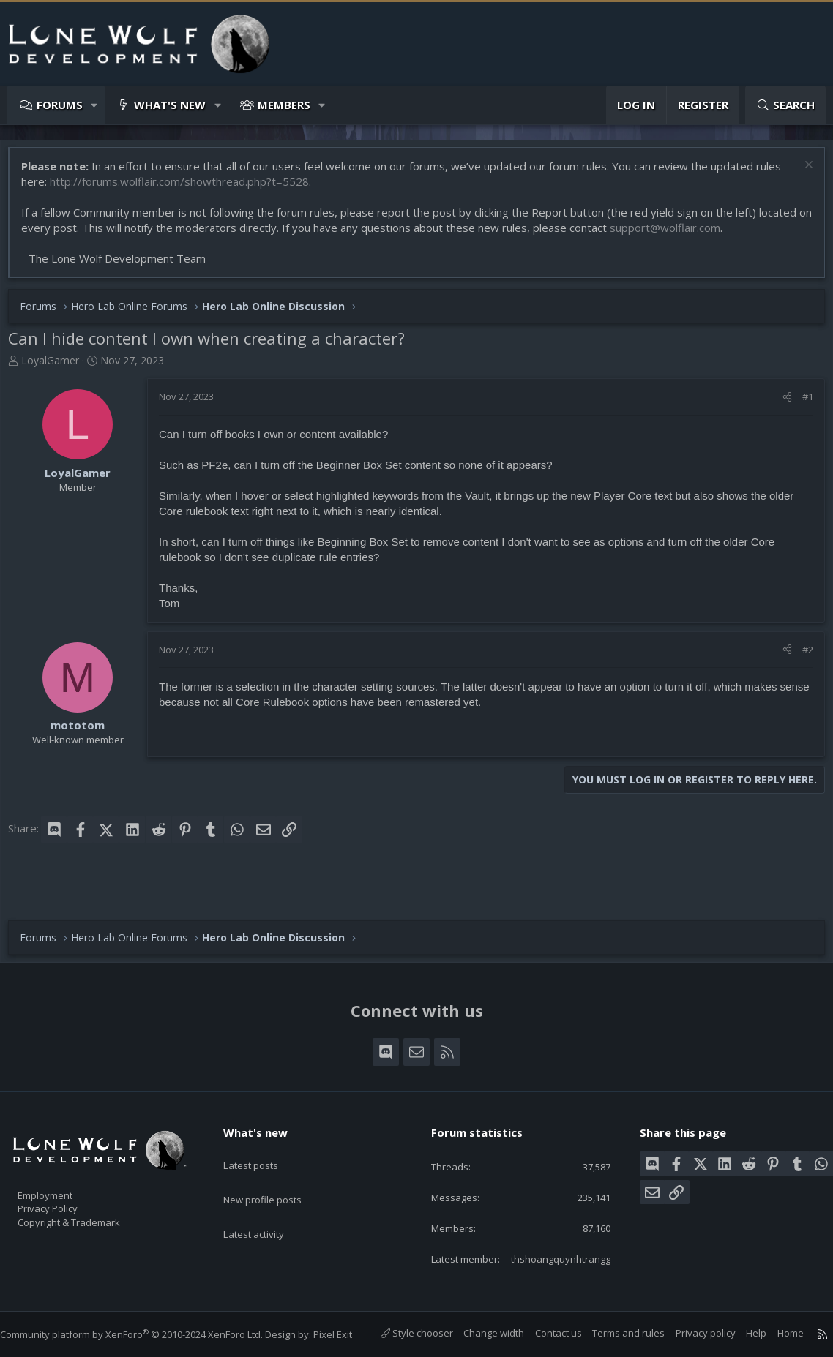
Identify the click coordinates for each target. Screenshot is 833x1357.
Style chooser (402, 1333)
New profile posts (276, 1150)
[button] (94, 105)
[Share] (780, 404)
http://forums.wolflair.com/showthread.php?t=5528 (186, 188)
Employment (64, 1158)
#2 (800, 657)
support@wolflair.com (687, 235)
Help (741, 1333)
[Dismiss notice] (799, 173)
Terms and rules (614, 1333)
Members (284, 104)
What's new (170, 104)
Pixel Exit (347, 1320)
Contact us (543, 1333)
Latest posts (263, 1122)
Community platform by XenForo (146, 1320)
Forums (60, 104)
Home (776, 1333)
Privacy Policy (66, 1173)
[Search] (785, 105)
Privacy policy (691, 1333)
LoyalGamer (57, 368)
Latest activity (266, 1179)
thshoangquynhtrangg (548, 1245)
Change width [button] (479, 1333)
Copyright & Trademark (91, 1188)
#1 (800, 403)
